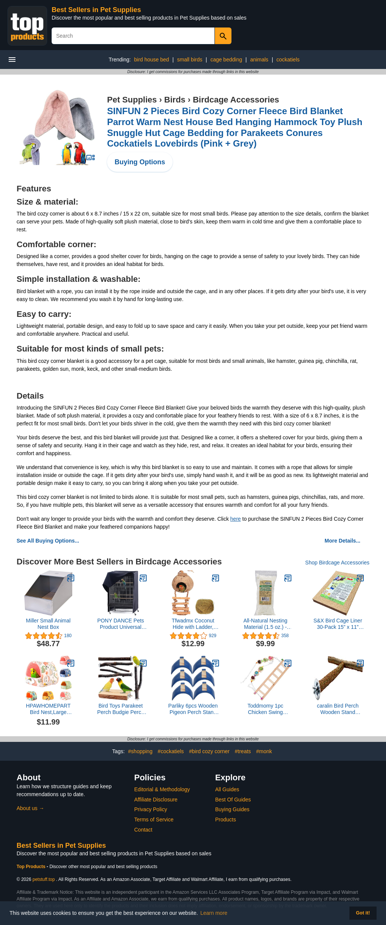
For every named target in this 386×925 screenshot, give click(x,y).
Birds (174, 99)
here (235, 519)
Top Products (32, 866)
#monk (264, 751)
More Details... (342, 541)
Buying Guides (232, 809)
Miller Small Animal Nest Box (48, 624)
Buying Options (140, 162)
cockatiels (287, 60)
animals (259, 60)
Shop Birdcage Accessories (337, 563)
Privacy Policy (150, 809)
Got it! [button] (363, 913)
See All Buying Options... (48, 541)
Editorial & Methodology (162, 789)
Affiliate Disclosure (156, 800)
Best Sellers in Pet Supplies (96, 10)
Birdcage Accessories (236, 99)
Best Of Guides (233, 800)
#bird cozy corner (209, 751)
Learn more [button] (214, 913)
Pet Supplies (132, 99)
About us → (30, 808)
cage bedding (226, 60)
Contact (143, 830)
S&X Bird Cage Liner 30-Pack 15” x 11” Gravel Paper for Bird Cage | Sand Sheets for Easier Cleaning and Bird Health (338, 624)
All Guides (227, 789)
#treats (243, 751)
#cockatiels (171, 751)
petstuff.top (43, 879)
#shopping (140, 751)
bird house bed (151, 60)
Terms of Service (153, 819)
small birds (189, 60)
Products (225, 819)
